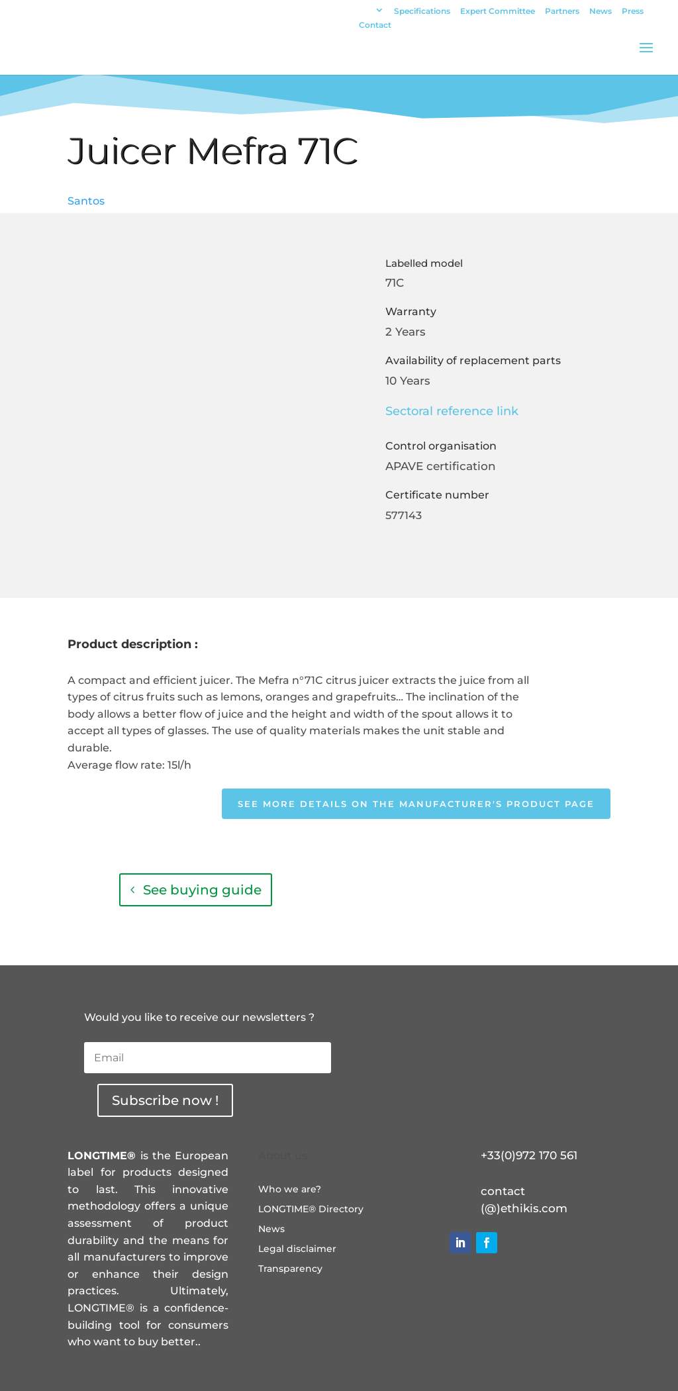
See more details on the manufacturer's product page (416, 803)
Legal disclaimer (297, 1249)
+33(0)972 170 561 (529, 1155)
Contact (375, 25)
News (600, 11)
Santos (86, 201)
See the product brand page (482, 890)
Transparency (290, 1269)
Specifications (422, 11)
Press (633, 11)
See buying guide (202, 890)
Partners (562, 11)
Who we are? (289, 1189)
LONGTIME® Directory (310, 1209)
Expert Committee (497, 11)
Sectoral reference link (451, 411)
